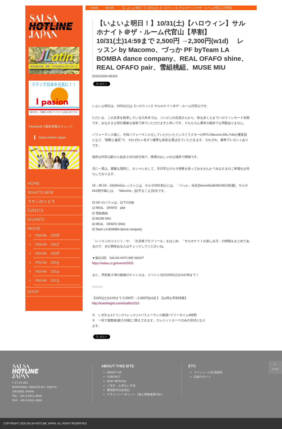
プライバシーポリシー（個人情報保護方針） (135, 394)
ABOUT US (114, 372)
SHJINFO (36, 219)
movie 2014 (47, 271)
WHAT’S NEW (41, 192)
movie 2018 (47, 235)
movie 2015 (47, 262)
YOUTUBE (264, 37)
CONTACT (114, 376)
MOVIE (34, 228)
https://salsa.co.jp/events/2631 (113, 263)
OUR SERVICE (116, 381)
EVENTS (35, 210)
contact (82, 370)
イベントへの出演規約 (208, 372)
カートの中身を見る (47, 303)
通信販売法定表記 (118, 390)
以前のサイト (202, 376)
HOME (94, 7)
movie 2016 (47, 253)
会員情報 (61, 303)
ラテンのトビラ (41, 201)
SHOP (33, 292)
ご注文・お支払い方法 (121, 385)
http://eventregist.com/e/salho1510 (115, 303)
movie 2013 (47, 280)
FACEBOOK (264, 11)
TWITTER (264, 24)
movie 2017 (47, 244)
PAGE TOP (275, 367)
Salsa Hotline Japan (52, 137)
